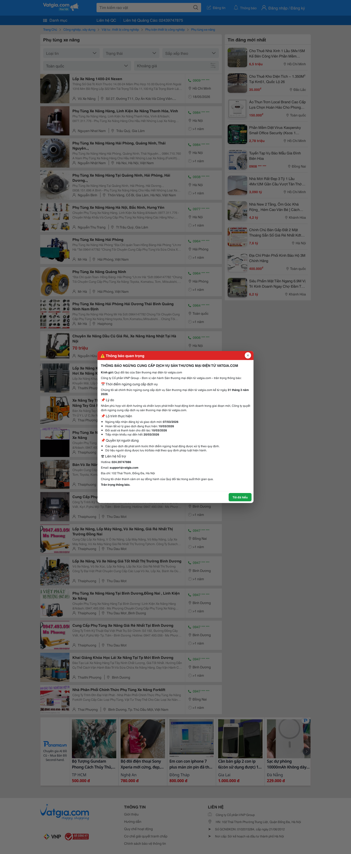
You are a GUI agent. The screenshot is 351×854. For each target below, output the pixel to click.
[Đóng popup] (248, 355)
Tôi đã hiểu (240, 497)
